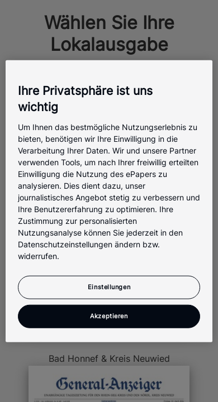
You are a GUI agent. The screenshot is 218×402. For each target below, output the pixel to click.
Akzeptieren (108, 315)
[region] (109, 201)
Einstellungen (109, 286)
